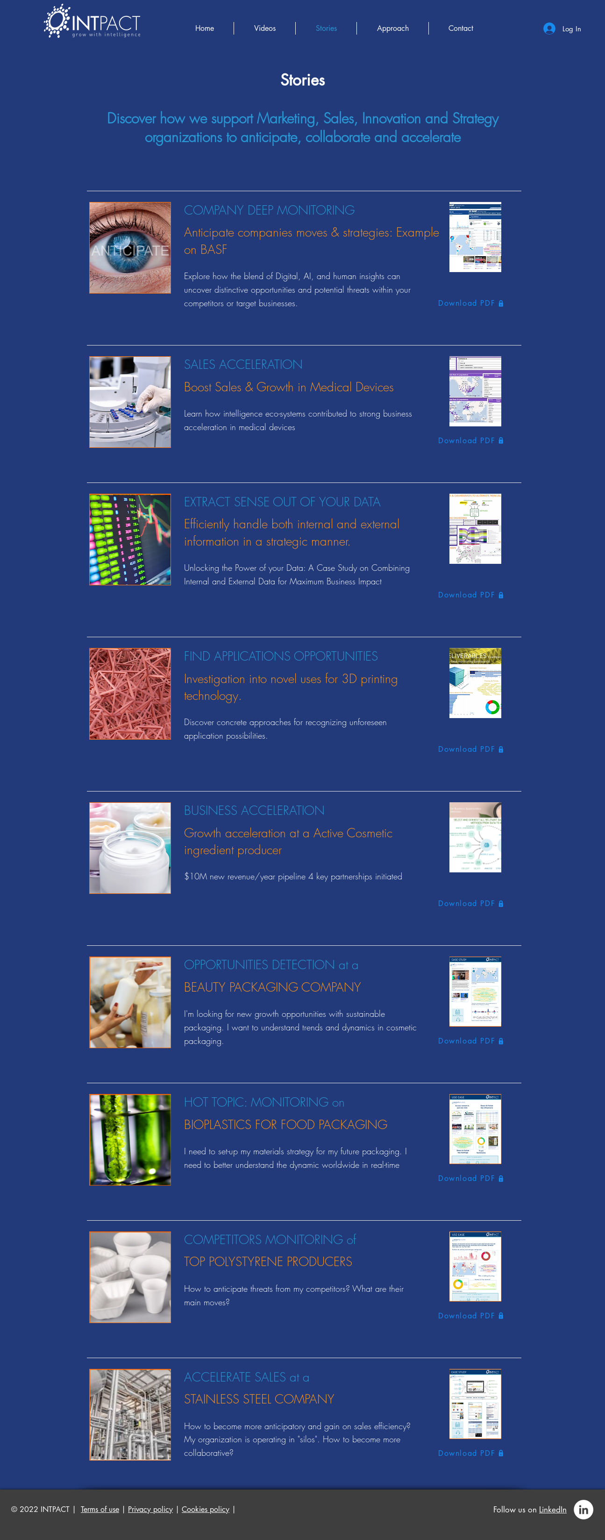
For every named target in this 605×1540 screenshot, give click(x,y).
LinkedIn (553, 1509)
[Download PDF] (476, 303)
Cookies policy (205, 1509)
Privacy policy (150, 1509)
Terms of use (100, 1509)
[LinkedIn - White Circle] (583, 1509)
